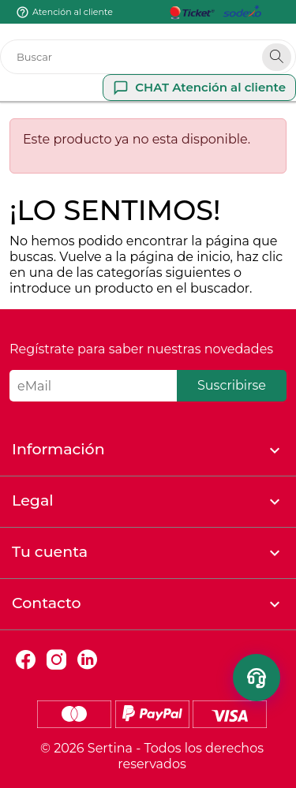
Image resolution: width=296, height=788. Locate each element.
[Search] (276, 57)
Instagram (56, 660)
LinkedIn (87, 660)
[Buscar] (148, 56)
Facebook (26, 660)
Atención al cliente (72, 11)
